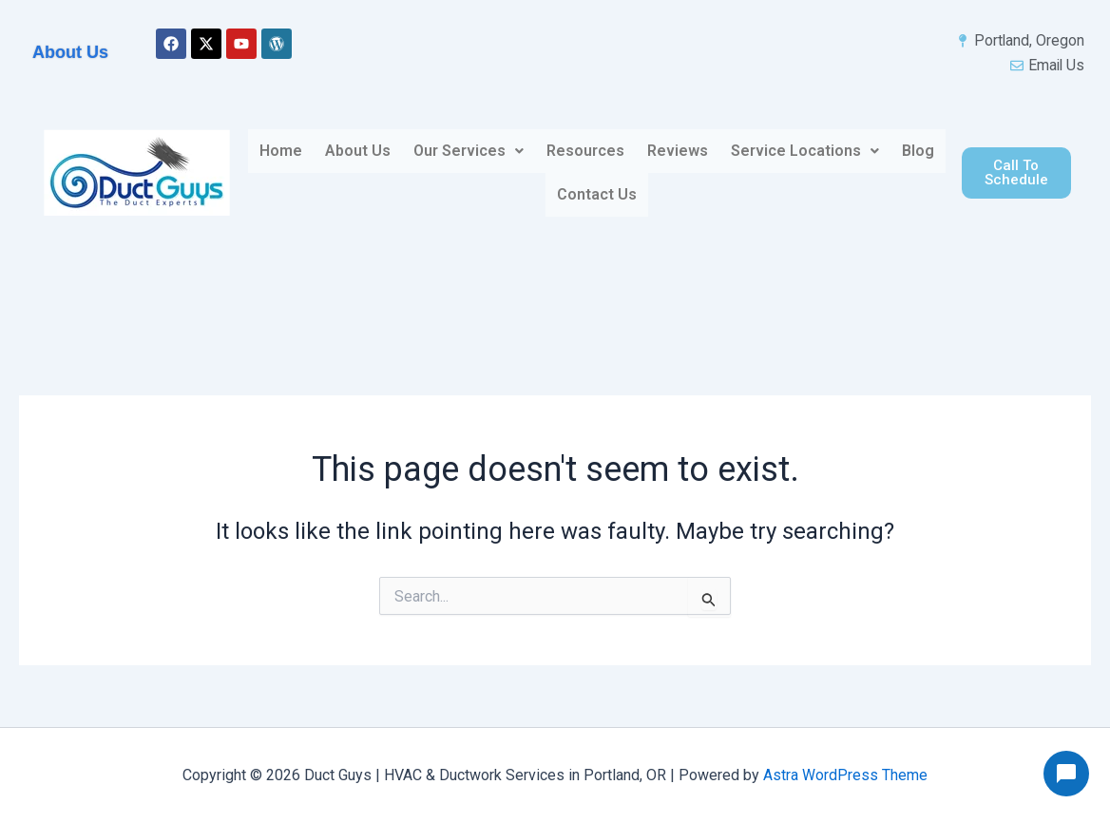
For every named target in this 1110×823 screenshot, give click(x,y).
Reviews (677, 152)
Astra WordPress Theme (845, 775)
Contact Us (597, 195)
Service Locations (805, 152)
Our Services (468, 152)
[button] (468, 152)
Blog (918, 152)
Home (280, 152)
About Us (358, 152)
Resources (585, 152)
